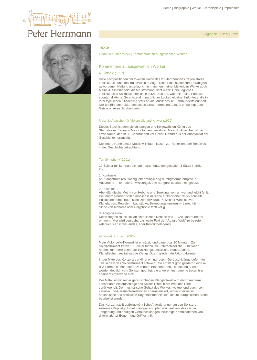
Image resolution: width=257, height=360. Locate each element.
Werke (196, 8)
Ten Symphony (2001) (114, 159)
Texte (234, 34)
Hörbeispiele (212, 8)
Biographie (181, 8)
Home (167, 8)
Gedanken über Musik (114, 54)
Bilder (224, 34)
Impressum (231, 8)
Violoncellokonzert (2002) (117, 236)
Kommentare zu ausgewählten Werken (160, 54)
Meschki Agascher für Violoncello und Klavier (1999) (135, 120)
